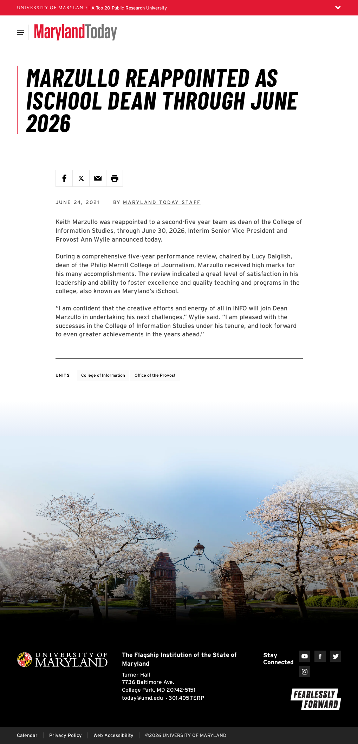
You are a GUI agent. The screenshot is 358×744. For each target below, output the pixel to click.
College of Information (103, 375)
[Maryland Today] (75, 32)
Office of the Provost (155, 375)
